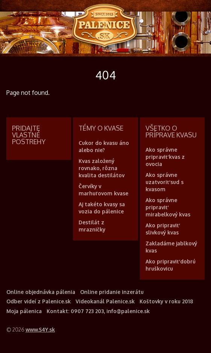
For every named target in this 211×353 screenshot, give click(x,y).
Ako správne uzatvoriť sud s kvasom (165, 182)
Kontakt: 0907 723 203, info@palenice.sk (98, 311)
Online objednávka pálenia (40, 292)
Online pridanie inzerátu (112, 292)
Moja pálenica (24, 311)
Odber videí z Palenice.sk (38, 301)
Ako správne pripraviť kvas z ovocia (165, 156)
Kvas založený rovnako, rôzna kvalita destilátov (101, 168)
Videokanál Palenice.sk (105, 301)
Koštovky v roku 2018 (166, 301)
